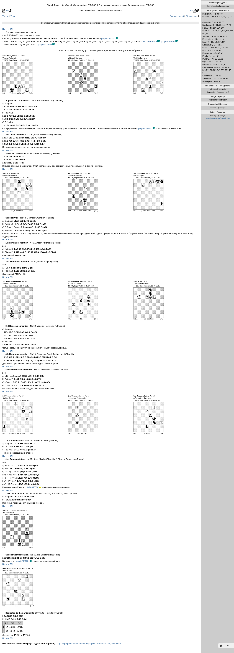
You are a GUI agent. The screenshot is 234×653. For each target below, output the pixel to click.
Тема (12, 16)
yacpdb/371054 (22, 561)
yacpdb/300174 (168, 41)
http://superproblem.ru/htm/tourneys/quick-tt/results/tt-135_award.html (89, 643)
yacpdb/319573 (150, 41)
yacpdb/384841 (145, 128)
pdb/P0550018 (32, 487)
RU (193, 10)
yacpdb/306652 (108, 38)
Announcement (177, 16)
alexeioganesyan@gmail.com (218, 118)
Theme (5, 16)
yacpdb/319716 (45, 44)
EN (5, 10)
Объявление (191, 16)
